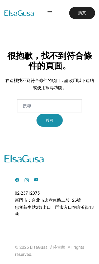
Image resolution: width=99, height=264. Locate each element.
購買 (82, 13)
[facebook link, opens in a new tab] (17, 179)
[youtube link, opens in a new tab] (36, 179)
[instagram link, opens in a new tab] (27, 179)
